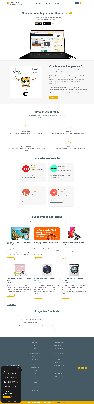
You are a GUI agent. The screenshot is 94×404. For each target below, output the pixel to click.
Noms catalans (59, 371)
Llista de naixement (59, 376)
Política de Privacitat (59, 345)
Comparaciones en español (59, 354)
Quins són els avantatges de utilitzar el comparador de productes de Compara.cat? (38, 329)
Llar (35, 362)
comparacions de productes (69, 76)
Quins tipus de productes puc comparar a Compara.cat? (32, 319)
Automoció (34, 345)
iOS (57, 402)
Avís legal (59, 351)
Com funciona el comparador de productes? (29, 316)
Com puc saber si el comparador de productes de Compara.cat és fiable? (36, 326)
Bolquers (35, 373)
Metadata (35, 385)
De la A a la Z (59, 368)
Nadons (35, 370)
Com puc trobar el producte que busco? (28, 322)
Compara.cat (33, 115)
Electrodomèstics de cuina (35, 354)
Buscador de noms (59, 362)
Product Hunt (35, 390)
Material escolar (35, 367)
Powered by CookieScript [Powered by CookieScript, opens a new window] (11, 401)
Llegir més (32, 177)
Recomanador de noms (59, 365)
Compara (84, 3)
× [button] (18, 367)
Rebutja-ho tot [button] (15, 397)
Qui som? (51, 3)
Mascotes (35, 365)
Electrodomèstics (35, 351)
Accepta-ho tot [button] (6, 397)
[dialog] (11, 384)
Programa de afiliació (59, 348)
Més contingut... (11, 304)
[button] (11, 400)
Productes (68, 131)
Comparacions (38, 3)
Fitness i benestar (35, 359)
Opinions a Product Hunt (56, 202)
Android (60, 402)
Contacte (57, 3)
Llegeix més (53, 97)
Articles (68, 146)
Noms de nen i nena (26, 146)
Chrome (64, 402)
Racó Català (35, 388)
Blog (46, 3)
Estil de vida (35, 356)
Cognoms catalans (59, 373)
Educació (35, 348)
